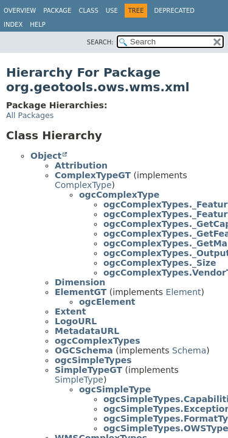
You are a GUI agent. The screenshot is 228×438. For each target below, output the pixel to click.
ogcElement (107, 302)
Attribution (81, 165)
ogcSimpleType (115, 389)
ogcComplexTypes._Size (159, 263)
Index (13, 24)
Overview (20, 10)
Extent (70, 311)
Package (57, 10)
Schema (189, 350)
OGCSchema (84, 350)
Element (183, 292)
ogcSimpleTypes (93, 360)
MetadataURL (87, 331)
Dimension (80, 282)
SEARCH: (100, 42)
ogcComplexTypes (97, 341)
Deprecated (174, 10)
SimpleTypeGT (88, 370)
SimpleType (79, 379)
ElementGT (80, 292)
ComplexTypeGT (93, 175)
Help (37, 24)
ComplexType (83, 185)
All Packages (30, 115)
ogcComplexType (119, 195)
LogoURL (76, 321)
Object (45, 156)
